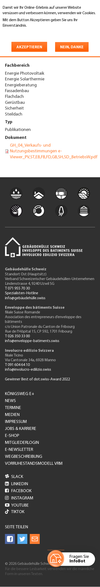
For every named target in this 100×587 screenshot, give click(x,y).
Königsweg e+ (19, 394)
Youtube (17, 505)
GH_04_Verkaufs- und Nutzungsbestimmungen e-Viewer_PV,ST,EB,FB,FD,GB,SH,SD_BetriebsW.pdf (54, 151)
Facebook (18, 491)
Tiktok (14, 512)
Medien (12, 415)
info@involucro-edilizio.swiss (28, 370)
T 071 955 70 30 (17, 289)
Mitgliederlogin (22, 443)
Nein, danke (72, 47)
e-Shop (12, 436)
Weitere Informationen (23, 33)
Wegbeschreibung (23, 457)
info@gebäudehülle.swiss (25, 298)
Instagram (19, 498)
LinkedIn (16, 484)
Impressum (16, 422)
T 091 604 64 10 (17, 365)
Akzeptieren (29, 47)
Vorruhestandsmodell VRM (34, 464)
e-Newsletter (19, 450)
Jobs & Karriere (20, 429)
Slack (14, 476)
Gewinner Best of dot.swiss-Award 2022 (37, 379)
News (10, 401)
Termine (13, 408)
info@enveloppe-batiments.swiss (32, 341)
